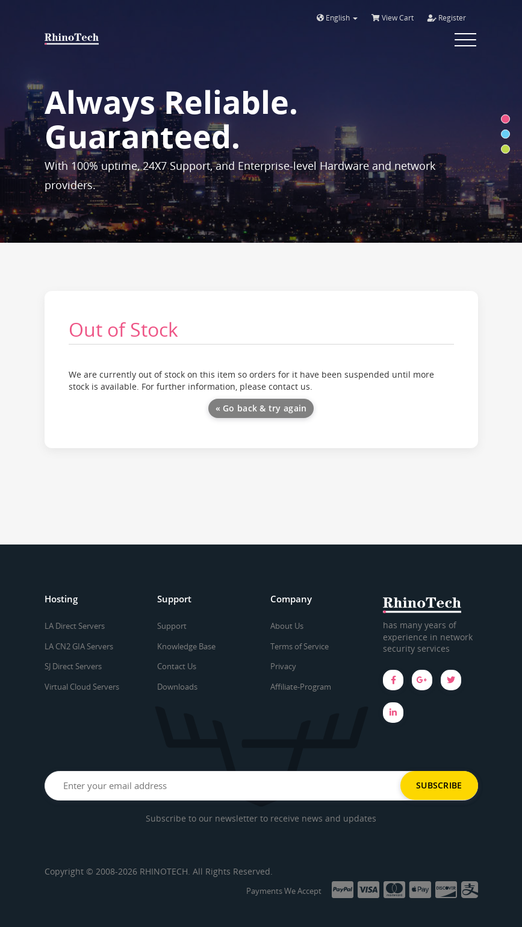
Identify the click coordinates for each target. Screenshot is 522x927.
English (337, 18)
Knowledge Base (186, 646)
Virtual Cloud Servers (82, 686)
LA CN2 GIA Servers (79, 646)
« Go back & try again (261, 408)
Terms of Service (299, 646)
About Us (286, 625)
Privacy (283, 666)
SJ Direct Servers (73, 666)
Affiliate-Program (300, 686)
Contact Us (176, 666)
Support (172, 625)
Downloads (177, 686)
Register (446, 18)
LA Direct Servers (75, 625)
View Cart (392, 18)
